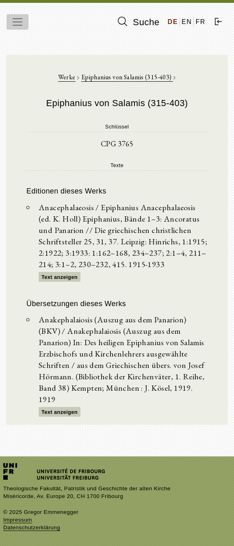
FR (200, 21)
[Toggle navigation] (17, 22)
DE (173, 21)
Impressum (17, 520)
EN (187, 21)
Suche (138, 22)
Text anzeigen (59, 277)
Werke (67, 77)
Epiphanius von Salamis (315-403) (127, 77)
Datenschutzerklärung (31, 527)
